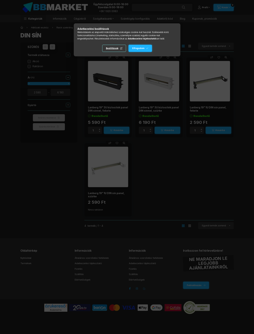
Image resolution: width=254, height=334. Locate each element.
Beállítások (112, 48)
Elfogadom (138, 48)
